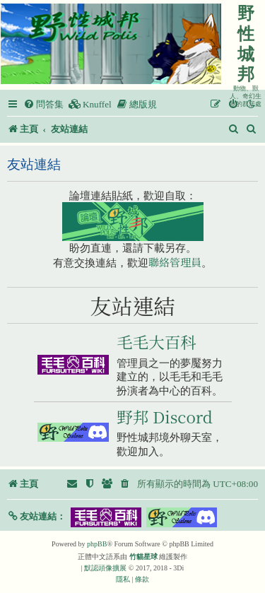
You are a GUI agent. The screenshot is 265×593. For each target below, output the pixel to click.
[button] (36, 516)
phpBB (97, 544)
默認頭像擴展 (105, 568)
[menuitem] (43, 104)
